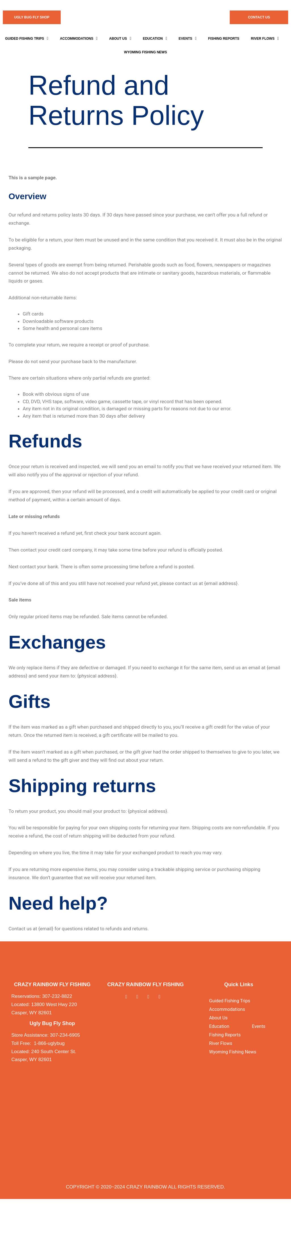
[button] (26, 38)
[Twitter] (140, 996)
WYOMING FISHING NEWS (145, 52)
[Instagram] (151, 996)
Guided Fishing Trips (26, 39)
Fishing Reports (223, 39)
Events (188, 39)
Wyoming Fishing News (232, 1052)
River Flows (265, 39)
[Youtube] (162, 996)
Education (155, 39)
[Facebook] (128, 996)
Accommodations (79, 39)
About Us (120, 39)
